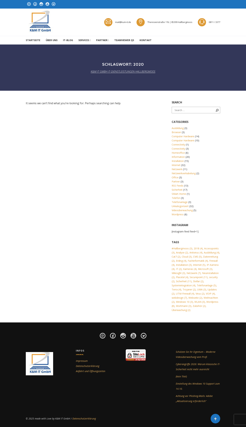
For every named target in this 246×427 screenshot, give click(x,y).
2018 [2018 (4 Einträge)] (198, 248)
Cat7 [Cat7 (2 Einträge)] (176, 256)
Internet (176, 165)
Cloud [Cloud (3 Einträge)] (187, 256)
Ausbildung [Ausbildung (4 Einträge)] (211, 252)
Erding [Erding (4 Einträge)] (181, 260)
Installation (178, 161)
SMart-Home (179, 193)
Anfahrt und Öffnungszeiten (90, 371)
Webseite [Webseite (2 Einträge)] (195, 297)
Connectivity (178, 144)
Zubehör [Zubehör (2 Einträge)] (199, 306)
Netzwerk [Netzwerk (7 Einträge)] (194, 273)
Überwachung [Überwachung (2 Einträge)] (181, 310)
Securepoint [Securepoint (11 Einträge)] (199, 277)
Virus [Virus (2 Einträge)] (200, 293)
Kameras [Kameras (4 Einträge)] (190, 269)
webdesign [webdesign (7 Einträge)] (179, 297)
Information (178, 156)
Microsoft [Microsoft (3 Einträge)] (205, 269)
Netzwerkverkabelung (184, 173)
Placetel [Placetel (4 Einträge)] (182, 277)
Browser (176, 132)
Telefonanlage (180, 202)
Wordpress (178, 214)
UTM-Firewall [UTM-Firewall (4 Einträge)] (185, 293)
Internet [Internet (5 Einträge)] (199, 264)
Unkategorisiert (180, 206)
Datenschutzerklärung (87, 366)
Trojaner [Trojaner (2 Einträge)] (189, 289)
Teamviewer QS (124, 40)
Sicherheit (177, 189)
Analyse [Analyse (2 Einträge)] (182, 252)
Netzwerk (177, 169)
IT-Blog (68, 40)
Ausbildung (178, 128)
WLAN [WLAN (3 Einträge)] (199, 301)
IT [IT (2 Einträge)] (179, 269)
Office (175, 177)
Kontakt (146, 40)
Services (83, 40)
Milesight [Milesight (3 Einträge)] (178, 273)
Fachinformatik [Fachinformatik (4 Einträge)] (198, 260)
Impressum (82, 360)
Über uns (52, 40)
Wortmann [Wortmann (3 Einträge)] (183, 306)
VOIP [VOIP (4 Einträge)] (210, 293)
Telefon (176, 198)
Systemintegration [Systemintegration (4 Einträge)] (183, 285)
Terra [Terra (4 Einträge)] (176, 289)
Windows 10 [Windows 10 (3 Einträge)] (184, 301)
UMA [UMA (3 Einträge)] (201, 289)
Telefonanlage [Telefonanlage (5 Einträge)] (206, 285)
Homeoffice (178, 152)
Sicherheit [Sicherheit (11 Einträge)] (184, 281)
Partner (101, 40)
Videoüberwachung (182, 210)
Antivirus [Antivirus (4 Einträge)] (195, 252)
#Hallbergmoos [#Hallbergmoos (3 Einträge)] (182, 248)
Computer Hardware (183, 136)
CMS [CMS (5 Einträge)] (197, 256)
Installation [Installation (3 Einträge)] (184, 264)
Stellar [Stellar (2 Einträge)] (198, 281)
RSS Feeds (177, 185)
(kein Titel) (181, 376)
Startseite (33, 40)
